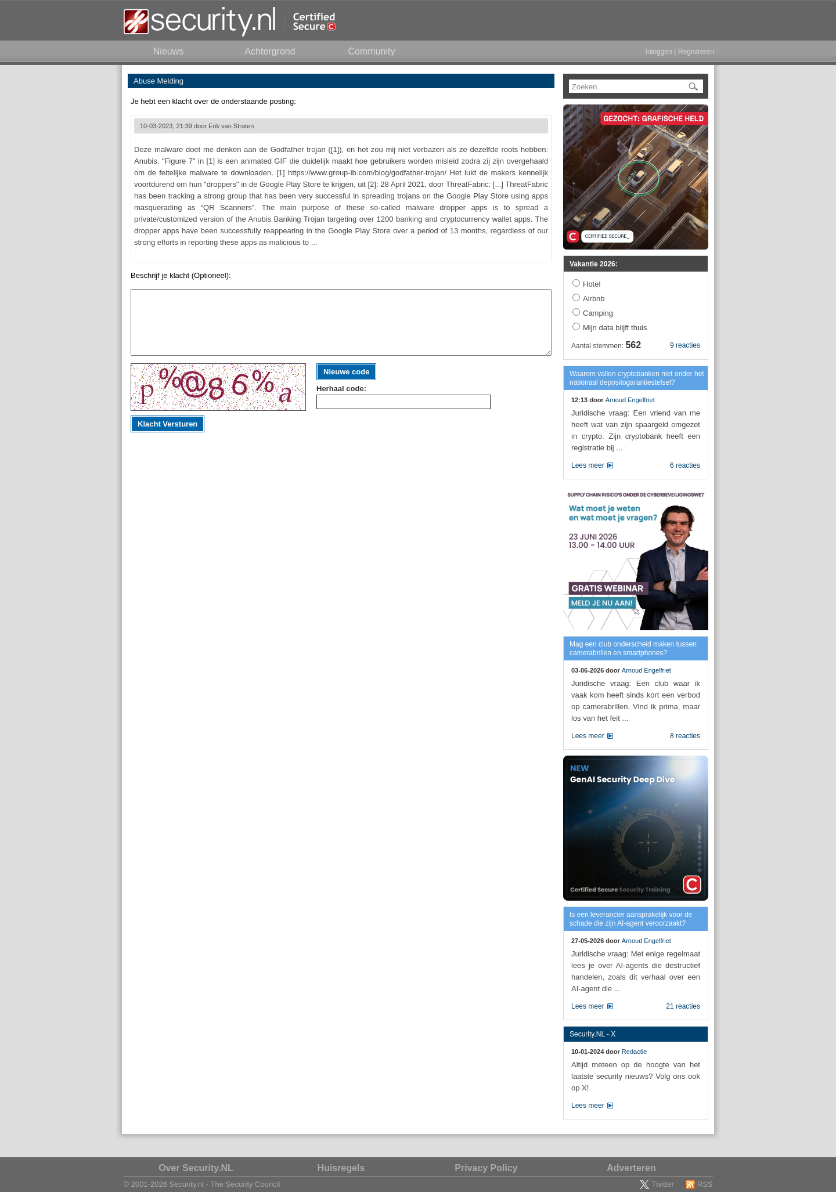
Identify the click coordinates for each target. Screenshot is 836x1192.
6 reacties (685, 465)
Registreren (696, 52)
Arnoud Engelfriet (630, 399)
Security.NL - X (592, 1034)
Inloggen (659, 52)
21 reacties (683, 1006)
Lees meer (587, 465)
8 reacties (685, 736)
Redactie (634, 1051)
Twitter (662, 1184)
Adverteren (631, 1168)
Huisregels (341, 1168)
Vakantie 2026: (594, 264)
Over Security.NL (195, 1168)
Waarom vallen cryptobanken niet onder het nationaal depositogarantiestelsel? (637, 378)
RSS (705, 1184)
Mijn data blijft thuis (615, 327)
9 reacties (685, 345)
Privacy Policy (486, 1168)
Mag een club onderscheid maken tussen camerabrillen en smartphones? (633, 648)
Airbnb (594, 298)
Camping (598, 313)
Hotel (591, 284)
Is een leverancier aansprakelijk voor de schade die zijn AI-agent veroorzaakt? (631, 919)
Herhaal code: (341, 388)
